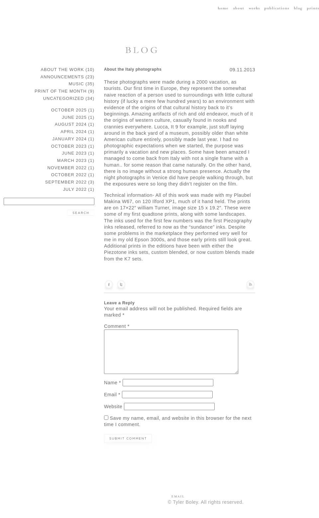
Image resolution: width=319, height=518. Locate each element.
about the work (62, 69)
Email (112, 394)
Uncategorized (63, 98)
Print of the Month (61, 91)
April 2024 (73, 131)
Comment (116, 326)
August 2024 (71, 124)
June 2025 (74, 117)
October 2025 (69, 110)
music (76, 83)
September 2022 (66, 182)
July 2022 (75, 189)
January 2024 (70, 138)
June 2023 (74, 153)
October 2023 (69, 146)
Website (113, 406)
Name (112, 382)
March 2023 (72, 160)
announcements (62, 76)
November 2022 (67, 167)
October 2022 (69, 174)
